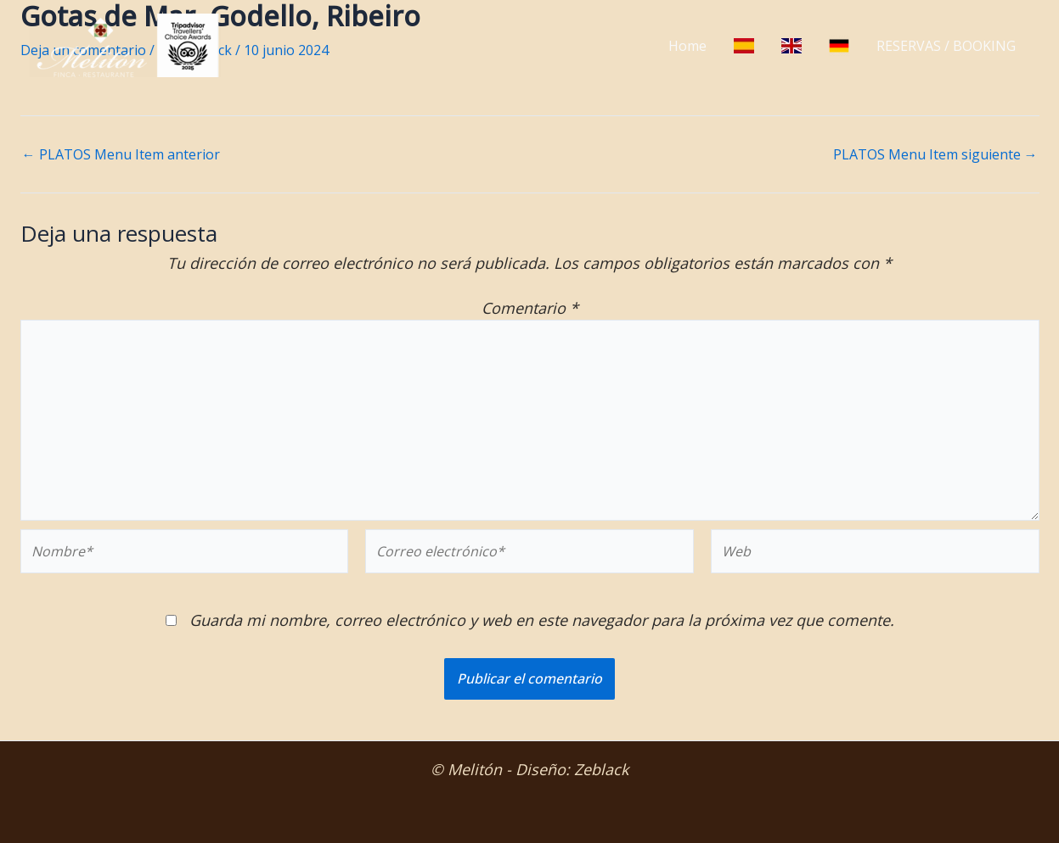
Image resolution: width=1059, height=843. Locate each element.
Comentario (530, 308)
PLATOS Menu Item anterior (121, 154)
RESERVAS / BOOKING (946, 45)
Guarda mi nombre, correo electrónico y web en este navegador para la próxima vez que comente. (541, 620)
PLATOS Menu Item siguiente (935, 154)
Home (687, 45)
